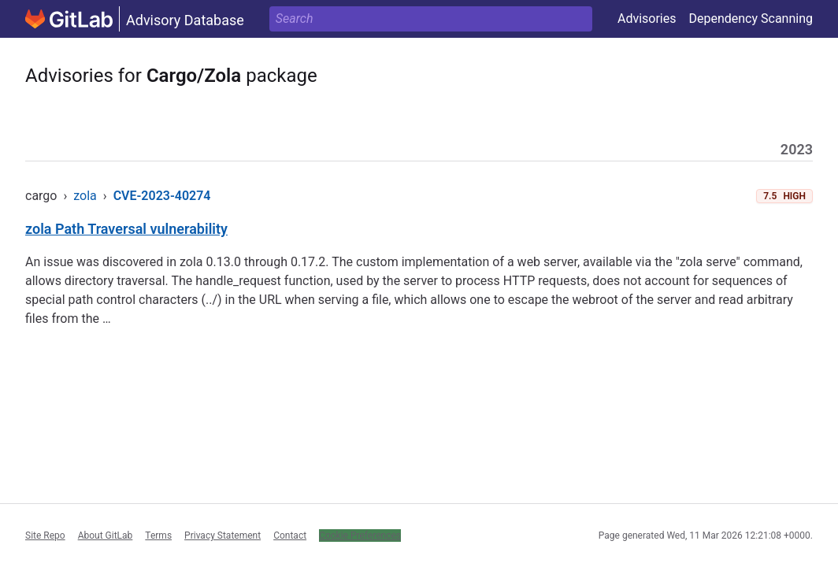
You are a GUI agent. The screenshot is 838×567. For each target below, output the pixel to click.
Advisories (647, 18)
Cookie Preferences (360, 535)
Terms (158, 535)
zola (85, 195)
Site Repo (45, 535)
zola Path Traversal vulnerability (126, 228)
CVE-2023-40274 (162, 195)
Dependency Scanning (750, 18)
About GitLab (105, 535)
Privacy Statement (222, 535)
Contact (289, 535)
